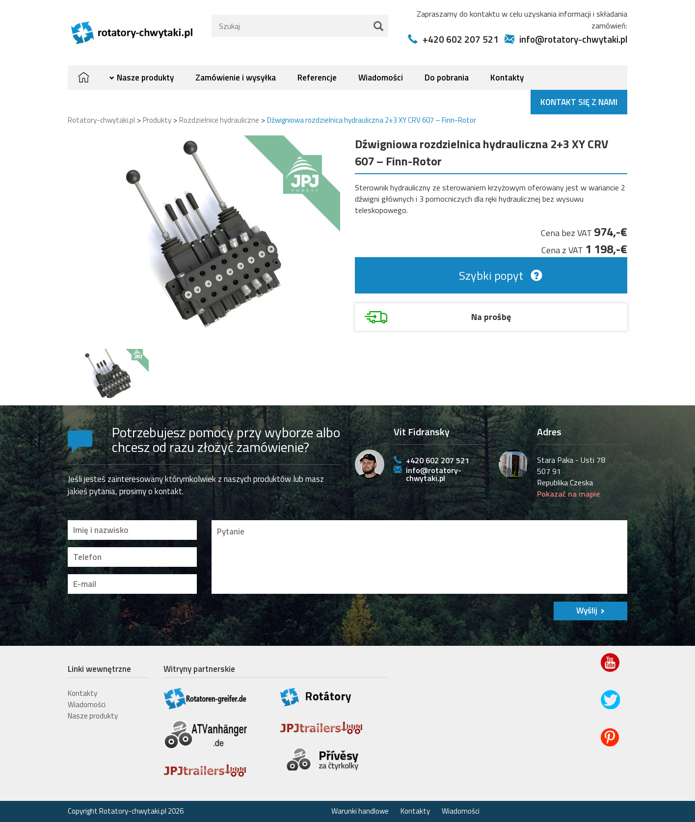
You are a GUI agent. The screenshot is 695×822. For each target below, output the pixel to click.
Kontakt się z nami (578, 102)
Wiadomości (380, 77)
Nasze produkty (145, 77)
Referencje (317, 77)
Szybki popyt (491, 275)
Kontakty (507, 77)
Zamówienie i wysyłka (235, 77)
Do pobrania (447, 77)
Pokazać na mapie (568, 494)
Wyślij (586, 610)
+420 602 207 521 (461, 39)
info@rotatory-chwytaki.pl (573, 39)
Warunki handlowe (360, 811)
